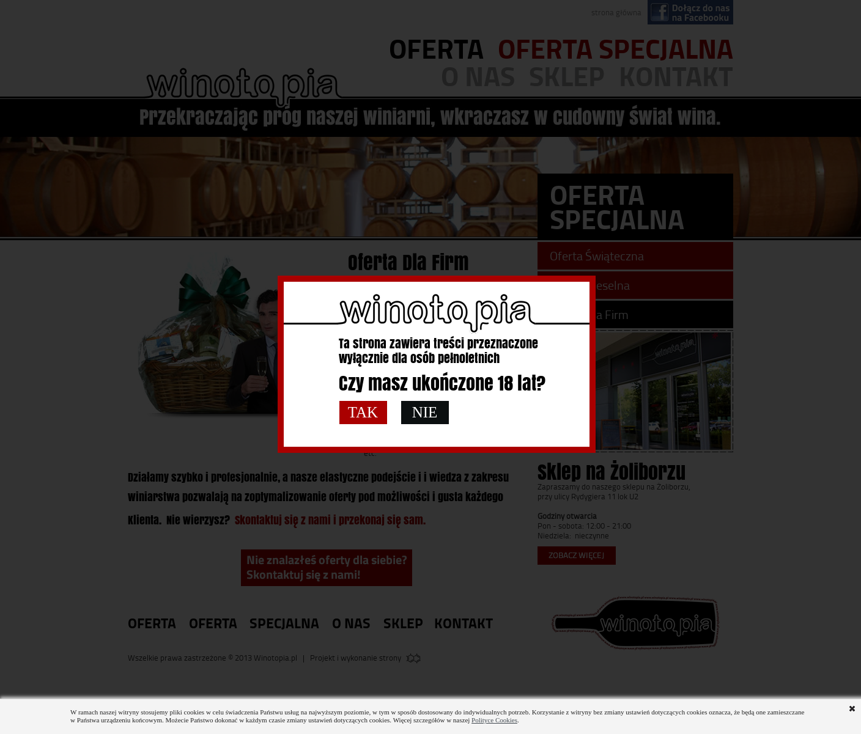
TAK (363, 412)
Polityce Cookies (494, 720)
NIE (425, 412)
